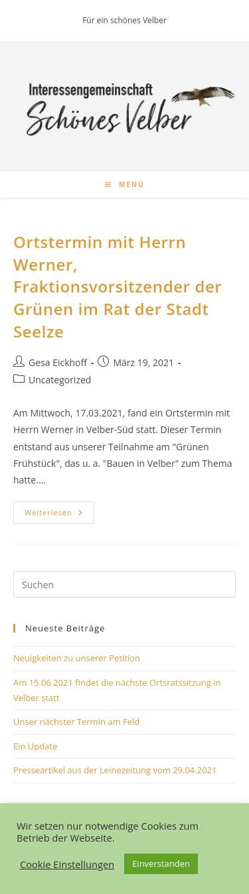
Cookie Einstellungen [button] (67, 864)
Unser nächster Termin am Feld (76, 722)
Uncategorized (60, 379)
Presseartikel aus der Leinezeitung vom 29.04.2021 (114, 770)
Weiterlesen (59, 515)
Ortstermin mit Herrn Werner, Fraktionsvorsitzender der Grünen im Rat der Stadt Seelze (117, 286)
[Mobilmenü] (125, 184)
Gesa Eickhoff (58, 362)
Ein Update (35, 746)
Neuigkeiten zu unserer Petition (76, 658)
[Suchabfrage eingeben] (124, 584)
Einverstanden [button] (161, 863)
